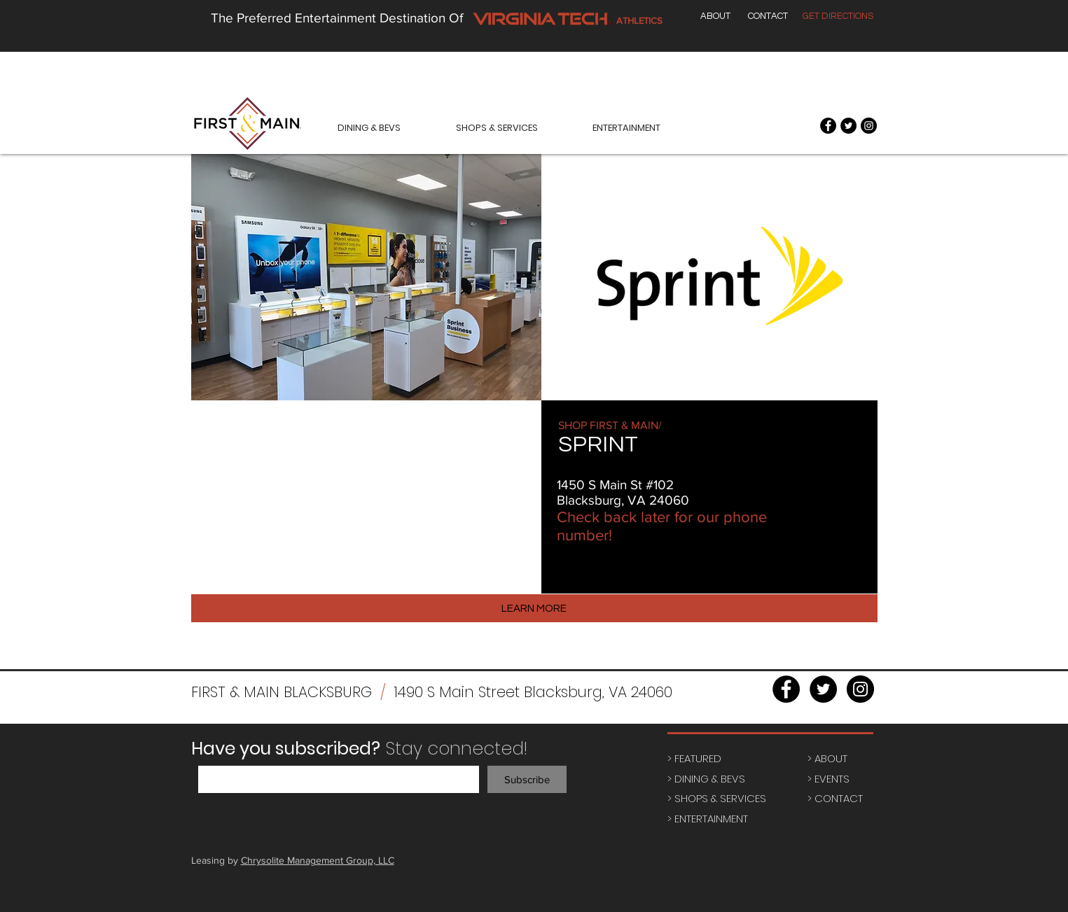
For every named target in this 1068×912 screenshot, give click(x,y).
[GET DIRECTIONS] (837, 16)
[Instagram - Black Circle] (869, 126)
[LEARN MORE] (534, 608)
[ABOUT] (715, 16)
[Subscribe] (527, 779)
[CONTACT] (767, 16)
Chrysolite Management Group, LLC (317, 860)
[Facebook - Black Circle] (828, 126)
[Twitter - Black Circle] (848, 126)
